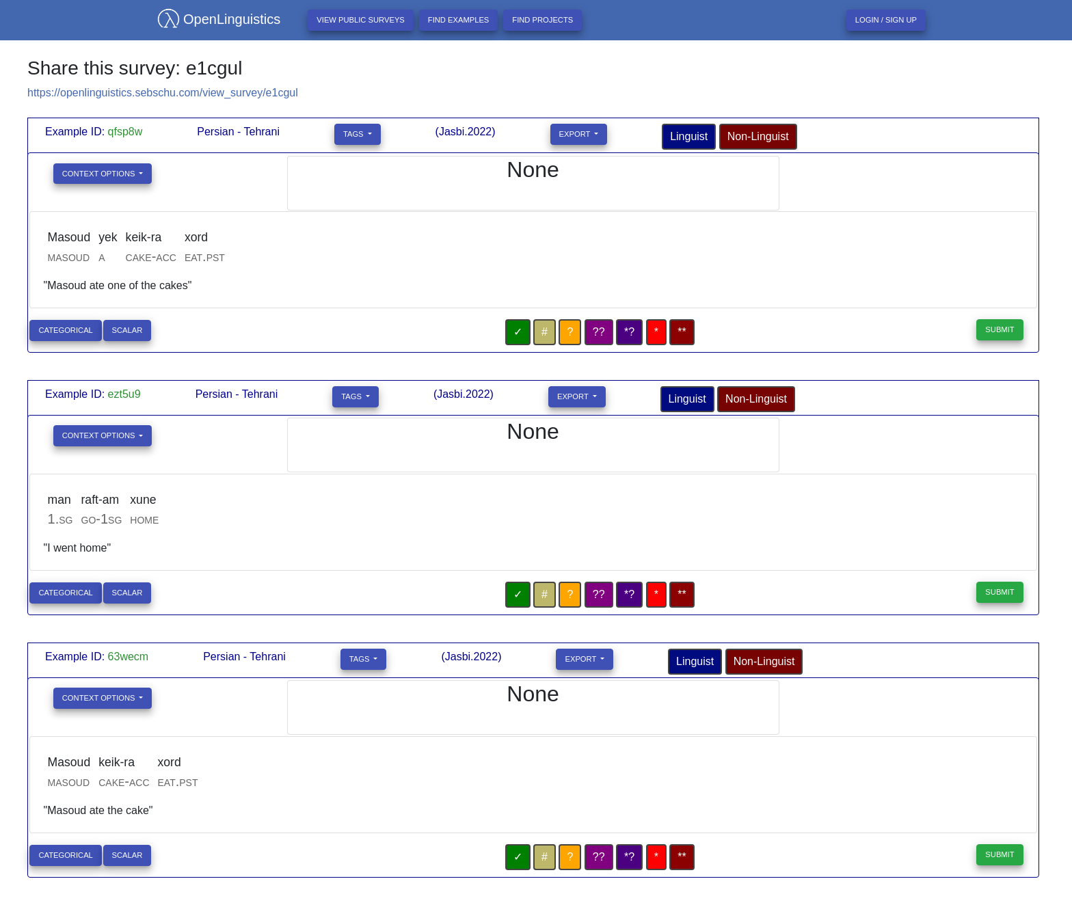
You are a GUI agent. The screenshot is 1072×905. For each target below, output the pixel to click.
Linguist (689, 136)
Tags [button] (354, 134)
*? (629, 332)
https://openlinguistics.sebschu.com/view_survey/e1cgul (162, 92)
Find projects (542, 20)
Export (576, 134)
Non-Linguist (758, 136)
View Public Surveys (361, 20)
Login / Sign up (886, 20)
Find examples (459, 20)
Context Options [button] (99, 174)
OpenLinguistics (213, 19)
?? (599, 332)
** (682, 332)
